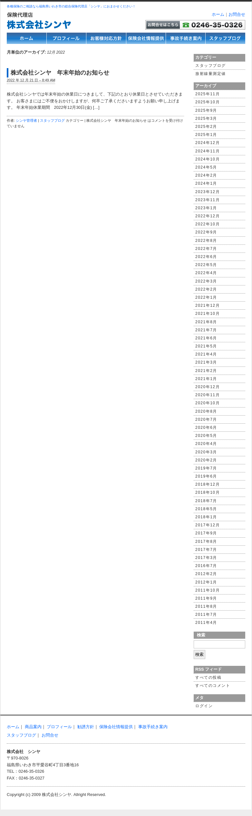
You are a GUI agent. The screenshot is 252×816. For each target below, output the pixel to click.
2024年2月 (206, 175)
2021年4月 (206, 354)
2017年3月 (206, 557)
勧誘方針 (85, 726)
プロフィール (59, 726)
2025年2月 (206, 126)
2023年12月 (207, 192)
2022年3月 (206, 281)
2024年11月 (207, 151)
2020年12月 (207, 387)
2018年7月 (206, 501)
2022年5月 (206, 265)
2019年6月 (206, 476)
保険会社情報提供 (116, 726)
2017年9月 (206, 533)
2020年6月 (206, 427)
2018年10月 (207, 492)
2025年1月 (206, 134)
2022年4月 (206, 273)
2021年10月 (207, 313)
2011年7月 (206, 614)
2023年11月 (207, 200)
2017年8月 (206, 541)
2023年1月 (206, 208)
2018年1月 (206, 517)
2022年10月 (207, 224)
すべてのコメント (212, 685)
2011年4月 (206, 622)
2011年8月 (206, 606)
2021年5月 (206, 346)
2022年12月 (207, 216)
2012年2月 (206, 574)
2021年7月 (206, 330)
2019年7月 (206, 468)
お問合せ (236, 14)
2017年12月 (207, 525)
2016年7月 (206, 565)
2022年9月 (206, 232)
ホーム (218, 14)
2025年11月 (207, 94)
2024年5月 (206, 167)
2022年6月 (206, 256)
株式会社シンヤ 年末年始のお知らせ (60, 72)
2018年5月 (206, 509)
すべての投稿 (208, 677)
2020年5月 (206, 435)
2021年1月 (206, 379)
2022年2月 (206, 289)
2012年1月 (206, 582)
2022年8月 (206, 240)
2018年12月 (207, 484)
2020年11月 (207, 395)
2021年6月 (206, 338)
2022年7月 (206, 248)
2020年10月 (207, 403)
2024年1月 (206, 183)
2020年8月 (206, 411)
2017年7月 (206, 549)
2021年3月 (206, 362)
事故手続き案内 (153, 726)
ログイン (204, 706)
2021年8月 (206, 322)
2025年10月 (207, 102)
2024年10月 (207, 159)
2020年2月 (206, 460)
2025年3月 (206, 118)
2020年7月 (206, 419)
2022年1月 (206, 297)
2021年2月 (206, 370)
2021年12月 (207, 305)
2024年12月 (207, 142)
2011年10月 (207, 590)
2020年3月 (206, 452)
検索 (201, 635)
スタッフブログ (52, 120)
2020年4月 (206, 443)
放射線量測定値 (210, 73)
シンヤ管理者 (26, 120)
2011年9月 (206, 598)
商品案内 (33, 726)
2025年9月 (206, 110)
